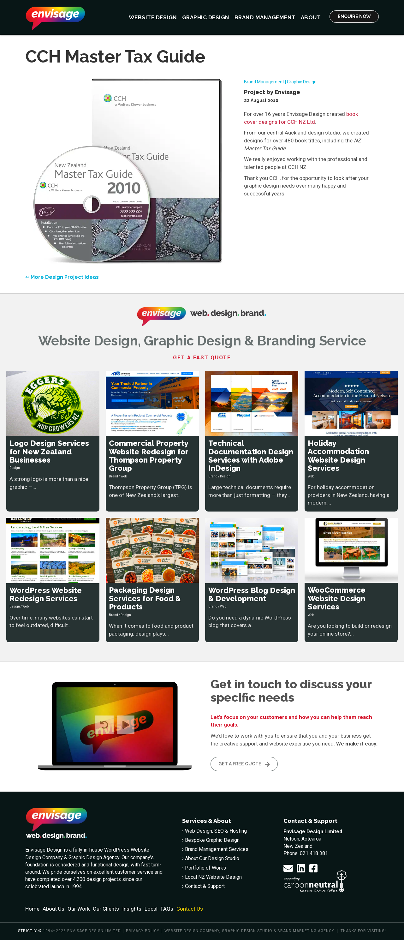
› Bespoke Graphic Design (211, 840)
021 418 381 (314, 853)
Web (124, 476)
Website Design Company (191, 931)
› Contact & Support (203, 886)
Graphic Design (302, 81)
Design (14, 468)
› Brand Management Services (215, 849)
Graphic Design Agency (93, 857)
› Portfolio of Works (204, 868)
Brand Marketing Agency (305, 931)
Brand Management (264, 81)
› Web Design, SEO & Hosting (214, 831)
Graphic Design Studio (247, 931)
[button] (288, 868)
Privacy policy (142, 931)
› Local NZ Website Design (212, 877)
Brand (113, 476)
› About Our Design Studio (210, 858)
